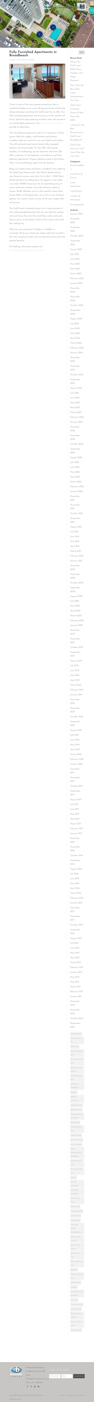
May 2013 (74, 977)
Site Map (62, 1395)
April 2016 (75, 888)
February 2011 (76, 991)
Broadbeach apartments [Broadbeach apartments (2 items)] (76, 1105)
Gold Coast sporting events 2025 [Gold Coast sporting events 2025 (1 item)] (75, 1238)
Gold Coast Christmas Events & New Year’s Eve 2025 (77, 112)
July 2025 (74, 254)
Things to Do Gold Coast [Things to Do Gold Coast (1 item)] (77, 1304)
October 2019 (76, 647)
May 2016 (74, 883)
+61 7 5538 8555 (60, 7)
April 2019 (75, 680)
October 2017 (76, 786)
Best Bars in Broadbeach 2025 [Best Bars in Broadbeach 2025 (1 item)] (77, 1053)
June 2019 (74, 670)
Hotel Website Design (32, 1395)
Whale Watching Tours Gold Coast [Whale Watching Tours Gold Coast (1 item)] (76, 1315)
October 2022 (76, 444)
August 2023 (76, 388)
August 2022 (76, 457)
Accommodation (30, 59)
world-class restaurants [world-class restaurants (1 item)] (76, 1330)
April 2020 (75, 611)
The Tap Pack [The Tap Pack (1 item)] (74, 1300)
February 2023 (77, 417)
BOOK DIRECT (77, 7)
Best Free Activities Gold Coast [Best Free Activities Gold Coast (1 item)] (76, 1061)
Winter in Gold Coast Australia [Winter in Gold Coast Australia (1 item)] (76, 1323)
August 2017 (76, 800)
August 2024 (76, 319)
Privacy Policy (69, 1395)
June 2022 (75, 467)
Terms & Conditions (80, 1395)
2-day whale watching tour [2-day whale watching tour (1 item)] (76, 1040)
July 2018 (74, 735)
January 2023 (76, 422)
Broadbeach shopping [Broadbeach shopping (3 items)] (76, 1135)
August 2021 (76, 527)
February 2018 (76, 759)
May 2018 (74, 745)
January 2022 (76, 491)
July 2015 (74, 943)
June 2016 (74, 879)
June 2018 (74, 740)
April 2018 (75, 749)
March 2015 (75, 962)
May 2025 (75, 264)
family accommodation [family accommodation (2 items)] (76, 1144)
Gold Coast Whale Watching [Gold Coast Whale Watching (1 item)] (75, 1246)
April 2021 (75, 546)
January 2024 (76, 353)
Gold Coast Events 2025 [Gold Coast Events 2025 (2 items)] (76, 1211)
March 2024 (76, 343)
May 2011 (74, 982)
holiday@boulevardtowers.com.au (37, 1379)
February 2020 (77, 620)
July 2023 (74, 393)
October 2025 (76, 236)
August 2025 (76, 249)
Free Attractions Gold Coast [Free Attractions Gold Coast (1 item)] (76, 1162)
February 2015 (76, 967)
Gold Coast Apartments (52, 123)
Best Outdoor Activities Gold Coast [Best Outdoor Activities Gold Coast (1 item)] (76, 1069)
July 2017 (74, 804)
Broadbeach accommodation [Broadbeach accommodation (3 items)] (74, 1098)
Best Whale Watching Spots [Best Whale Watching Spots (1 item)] (76, 1077)
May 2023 (75, 403)
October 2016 (76, 855)
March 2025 (76, 274)
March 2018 (75, 754)
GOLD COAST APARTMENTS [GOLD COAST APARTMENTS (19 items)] (74, 1192)
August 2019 (76, 661)
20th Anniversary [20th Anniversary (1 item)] (75, 1046)
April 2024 (75, 338)
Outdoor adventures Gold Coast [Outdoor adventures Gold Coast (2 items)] (77, 1276)
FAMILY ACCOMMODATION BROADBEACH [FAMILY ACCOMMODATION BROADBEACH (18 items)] (76, 1152)
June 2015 (74, 948)
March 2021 (75, 551)
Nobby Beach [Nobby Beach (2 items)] (74, 1269)
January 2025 (76, 283)
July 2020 (74, 601)
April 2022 (75, 477)
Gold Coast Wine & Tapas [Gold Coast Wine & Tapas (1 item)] (75, 1255)
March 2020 (76, 616)
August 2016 (76, 869)
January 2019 (76, 695)
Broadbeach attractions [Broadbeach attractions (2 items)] (76, 1109)
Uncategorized (77, 205)
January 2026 (76, 214)
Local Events (76, 191)
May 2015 (74, 953)
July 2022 (74, 462)
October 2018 (76, 717)
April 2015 (75, 958)
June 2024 (75, 328)
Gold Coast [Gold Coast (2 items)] (73, 1177)
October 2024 (76, 305)
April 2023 (75, 407)
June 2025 (75, 259)
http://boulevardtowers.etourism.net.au (26, 250)
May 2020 (75, 606)
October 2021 (76, 513)
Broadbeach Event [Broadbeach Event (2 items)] (75, 1122)
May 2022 (75, 472)
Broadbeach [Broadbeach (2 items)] (74, 1092)
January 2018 (76, 764)
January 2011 (76, 996)
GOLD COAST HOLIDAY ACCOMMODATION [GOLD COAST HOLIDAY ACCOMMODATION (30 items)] (76, 1228)
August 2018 (76, 730)
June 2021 (74, 536)
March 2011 (75, 987)
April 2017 (74, 819)
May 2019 (74, 675)
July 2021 (74, 532)
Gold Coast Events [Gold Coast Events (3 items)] (75, 1206)
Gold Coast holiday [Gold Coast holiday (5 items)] (75, 1220)
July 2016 (74, 874)
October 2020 (77, 583)
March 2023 (76, 412)
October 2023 (76, 375)
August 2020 (76, 596)
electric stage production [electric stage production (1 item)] (77, 1139)
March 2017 (75, 824)
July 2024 (74, 324)
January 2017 (76, 833)
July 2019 (74, 666)
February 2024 (77, 348)
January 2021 (76, 561)
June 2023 (75, 398)
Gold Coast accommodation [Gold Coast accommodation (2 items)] (74, 1183)
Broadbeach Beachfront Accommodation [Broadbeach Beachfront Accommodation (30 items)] (76, 1116)
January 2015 (76, 972)
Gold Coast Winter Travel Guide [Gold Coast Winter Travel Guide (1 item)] (77, 1263)
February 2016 (76, 898)
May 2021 (74, 541)
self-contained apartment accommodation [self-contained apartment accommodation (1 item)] (77, 1293)
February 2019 (76, 690)
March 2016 (75, 893)
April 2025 (75, 269)
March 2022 (76, 482)
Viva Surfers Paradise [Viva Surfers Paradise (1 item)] (76, 1309)
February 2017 (76, 829)
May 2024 (75, 333)
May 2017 (74, 814)
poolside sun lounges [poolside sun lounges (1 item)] (76, 1282)
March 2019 (75, 685)
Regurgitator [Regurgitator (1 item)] (74, 1287)
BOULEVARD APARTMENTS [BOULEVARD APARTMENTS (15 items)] (74, 1085)
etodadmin (14, 59)
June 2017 (74, 809)
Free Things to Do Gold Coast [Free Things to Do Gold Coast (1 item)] (76, 1171)
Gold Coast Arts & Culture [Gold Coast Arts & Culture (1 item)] (75, 1200)
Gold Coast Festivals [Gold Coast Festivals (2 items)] (76, 1215)
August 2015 (76, 938)
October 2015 (76, 925)
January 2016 (76, 903)
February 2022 (77, 486)
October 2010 (76, 1018)
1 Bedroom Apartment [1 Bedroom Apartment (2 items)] (76, 1033)
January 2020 (76, 625)
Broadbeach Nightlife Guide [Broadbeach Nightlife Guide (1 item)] (76, 1128)
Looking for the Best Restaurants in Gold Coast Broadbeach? (77, 132)
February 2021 (76, 556)
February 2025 (77, 278)
